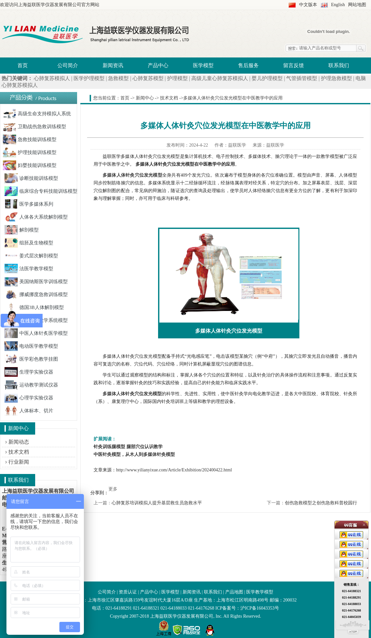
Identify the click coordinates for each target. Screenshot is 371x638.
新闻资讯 (113, 65)
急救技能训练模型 (29, 139)
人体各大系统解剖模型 (36, 217)
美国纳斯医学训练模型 (36, 281)
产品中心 (158, 65)
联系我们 (338, 65)
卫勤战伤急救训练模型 (34, 126)
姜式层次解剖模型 (31, 256)
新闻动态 (18, 442)
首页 (22, 65)
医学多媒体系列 (29, 204)
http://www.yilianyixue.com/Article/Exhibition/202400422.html (174, 470)
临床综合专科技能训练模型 (41, 191)
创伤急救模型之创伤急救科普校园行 (321, 502)
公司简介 (67, 65)
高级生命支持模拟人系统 (37, 113)
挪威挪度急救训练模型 (36, 294)
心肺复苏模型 (148, 78)
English (338, 4)
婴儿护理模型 (267, 78)
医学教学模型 (259, 592)
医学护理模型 (89, 78)
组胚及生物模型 (29, 243)
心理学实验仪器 (29, 398)
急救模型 (118, 78)
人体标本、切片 (29, 411)
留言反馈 (293, 65)
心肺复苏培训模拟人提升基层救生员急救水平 (157, 502)
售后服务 (248, 65)
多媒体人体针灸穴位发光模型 (132, 393)
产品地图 (234, 592)
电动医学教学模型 (31, 346)
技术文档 (18, 452)
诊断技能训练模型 (31, 178)
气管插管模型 (301, 78)
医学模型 (203, 65)
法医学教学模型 (29, 268)
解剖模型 (22, 230)
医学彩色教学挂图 (31, 359)
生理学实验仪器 (29, 372)
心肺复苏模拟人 (52, 78)
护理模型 (177, 78)
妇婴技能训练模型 (29, 165)
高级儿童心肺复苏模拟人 (219, 78)
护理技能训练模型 (29, 152)
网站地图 (357, 4)
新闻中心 (145, 98)
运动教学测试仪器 (31, 385)
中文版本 (308, 4)
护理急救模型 (336, 78)
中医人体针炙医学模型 (36, 333)
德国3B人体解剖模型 (34, 307)
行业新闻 (18, 462)
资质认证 (128, 592)
